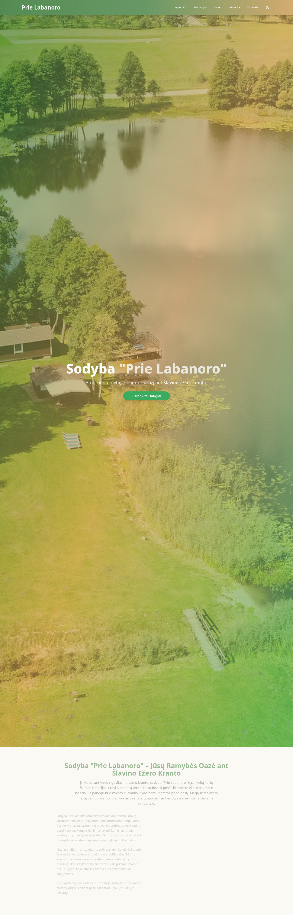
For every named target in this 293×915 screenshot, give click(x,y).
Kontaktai (253, 7)
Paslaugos (200, 7)
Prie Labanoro (41, 7)
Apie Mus (181, 7)
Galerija (235, 7)
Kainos (218, 7)
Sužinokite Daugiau (146, 396)
